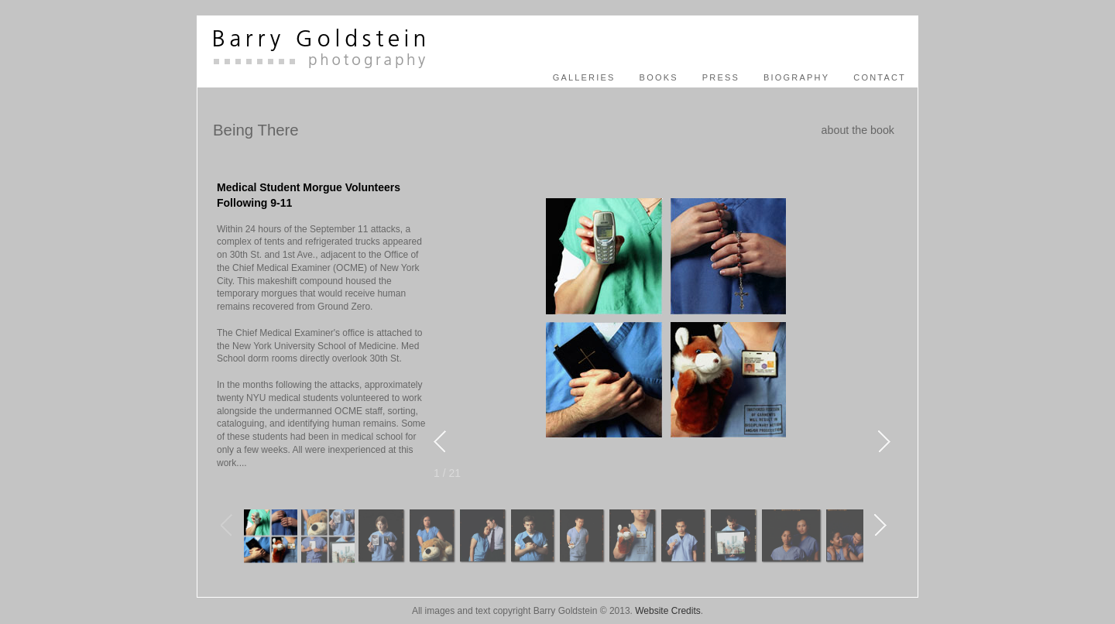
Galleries (584, 77)
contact (879, 77)
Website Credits (667, 610)
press (720, 77)
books (659, 77)
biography (796, 77)
